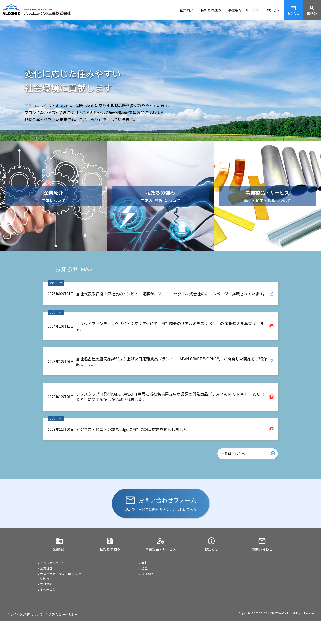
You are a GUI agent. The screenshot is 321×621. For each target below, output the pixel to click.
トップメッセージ (52, 563)
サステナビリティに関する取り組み (60, 576)
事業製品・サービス (160, 549)
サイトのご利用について (26, 614)
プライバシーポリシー (63, 614)
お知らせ (211, 549)
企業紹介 (59, 549)
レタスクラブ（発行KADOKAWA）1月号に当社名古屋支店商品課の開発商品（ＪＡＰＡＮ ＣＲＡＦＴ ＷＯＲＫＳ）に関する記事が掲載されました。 (170, 396)
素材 (144, 563)
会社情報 (46, 584)
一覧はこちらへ (233, 453)
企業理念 (46, 568)
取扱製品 (147, 574)
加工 (144, 568)
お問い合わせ (262, 549)
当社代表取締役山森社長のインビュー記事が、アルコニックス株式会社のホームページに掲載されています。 (171, 293)
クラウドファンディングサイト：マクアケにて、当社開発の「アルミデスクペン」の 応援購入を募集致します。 (170, 326)
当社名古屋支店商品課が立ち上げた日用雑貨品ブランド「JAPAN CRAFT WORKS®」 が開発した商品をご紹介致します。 (171, 361)
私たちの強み (110, 549)
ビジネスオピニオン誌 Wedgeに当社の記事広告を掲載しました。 (133, 429)
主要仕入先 (48, 590)
